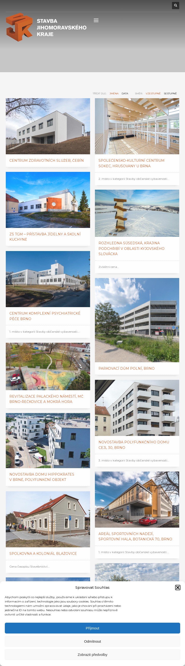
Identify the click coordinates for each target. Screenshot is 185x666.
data (125, 93)
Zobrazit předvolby (92, 655)
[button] (177, 587)
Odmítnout (92, 641)
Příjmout (92, 628)
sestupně (170, 93)
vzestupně (153, 93)
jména (114, 93)
